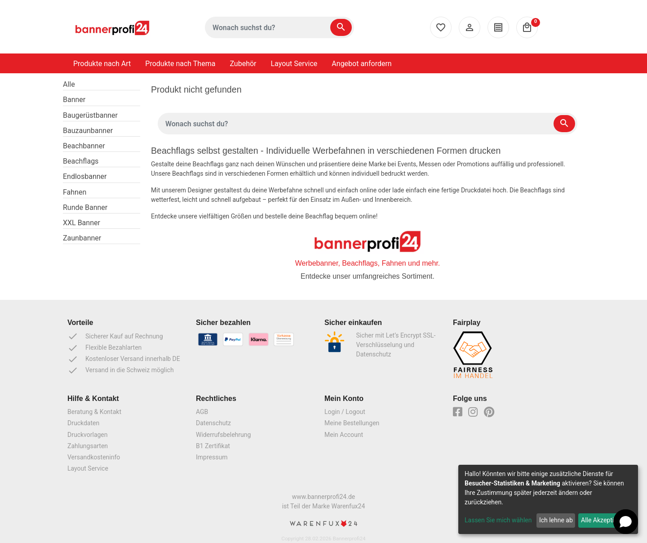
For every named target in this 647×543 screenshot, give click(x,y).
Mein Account (343, 434)
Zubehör (243, 63)
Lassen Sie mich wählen (498, 520)
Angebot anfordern (361, 63)
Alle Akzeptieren (603, 520)
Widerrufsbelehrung (223, 434)
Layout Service (294, 63)
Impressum (211, 457)
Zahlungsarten (87, 446)
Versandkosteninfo (93, 457)
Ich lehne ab (556, 520)
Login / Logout (344, 411)
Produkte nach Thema (180, 63)
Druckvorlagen (87, 434)
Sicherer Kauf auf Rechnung (115, 336)
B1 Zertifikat (213, 446)
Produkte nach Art (102, 63)
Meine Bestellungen (351, 423)
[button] (625, 521)
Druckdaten (83, 423)
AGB (202, 411)
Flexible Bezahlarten (104, 348)
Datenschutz (213, 423)
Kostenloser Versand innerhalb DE (123, 359)
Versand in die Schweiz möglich (120, 370)
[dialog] (548, 499)
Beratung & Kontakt (94, 411)
